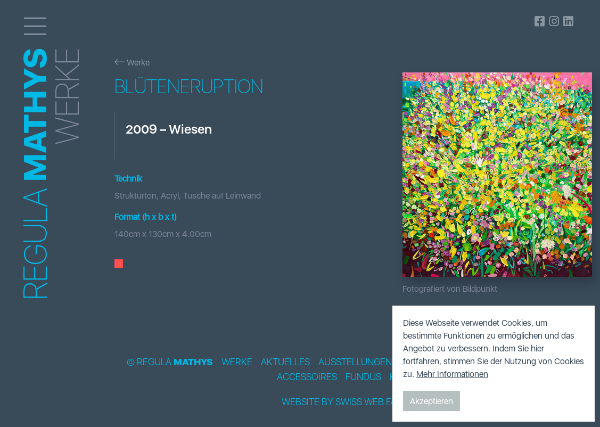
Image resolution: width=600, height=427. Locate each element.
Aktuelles (285, 362)
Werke (132, 62)
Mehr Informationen (452, 374)
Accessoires (307, 377)
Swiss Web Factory (380, 401)
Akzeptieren (431, 401)
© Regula (170, 362)
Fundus (363, 377)
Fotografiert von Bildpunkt (449, 288)
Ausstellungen (355, 362)
